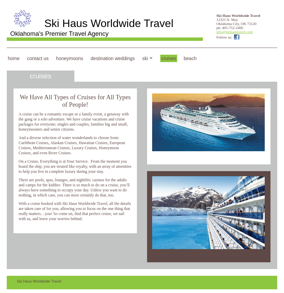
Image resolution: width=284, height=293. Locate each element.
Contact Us (38, 58)
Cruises (168, 58)
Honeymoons (69, 58)
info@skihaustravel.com (234, 32)
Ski (145, 58)
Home (14, 58)
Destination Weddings (113, 58)
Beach (190, 58)
